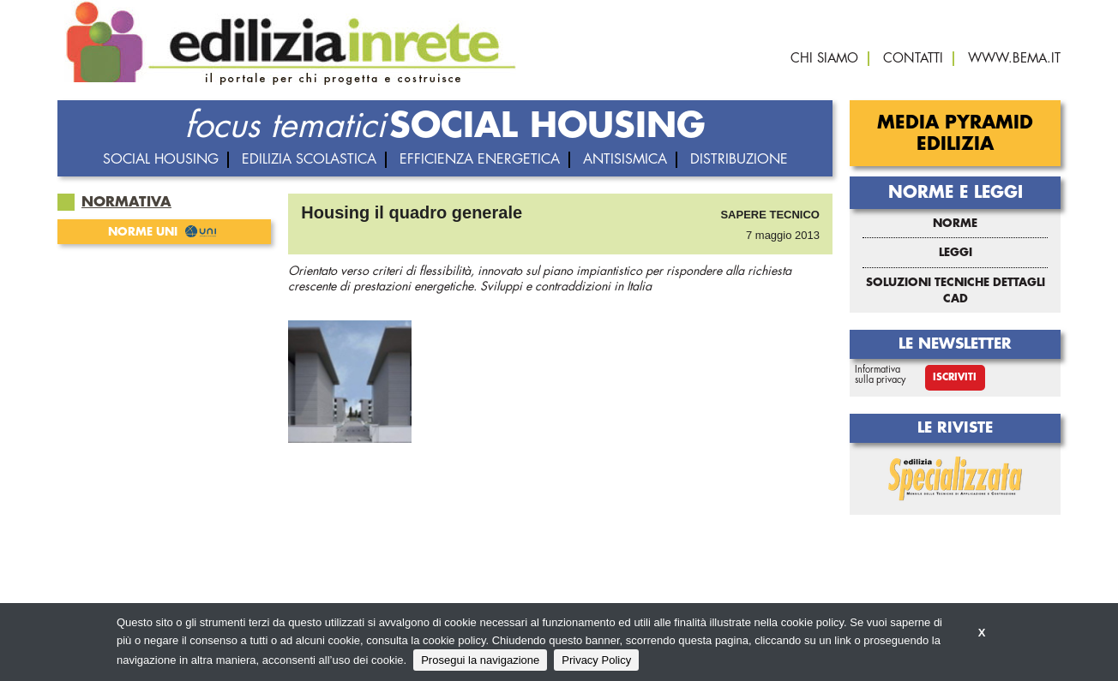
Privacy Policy (596, 660)
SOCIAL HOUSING (547, 126)
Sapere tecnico (770, 214)
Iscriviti (955, 377)
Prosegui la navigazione (480, 660)
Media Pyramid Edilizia (955, 133)
